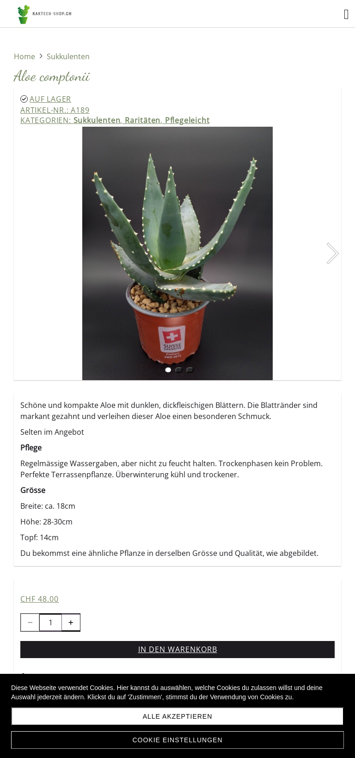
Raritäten (142, 120)
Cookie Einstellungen (177, 740)
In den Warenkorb (177, 649)
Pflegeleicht (187, 120)
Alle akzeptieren (178, 716)
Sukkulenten (97, 120)
